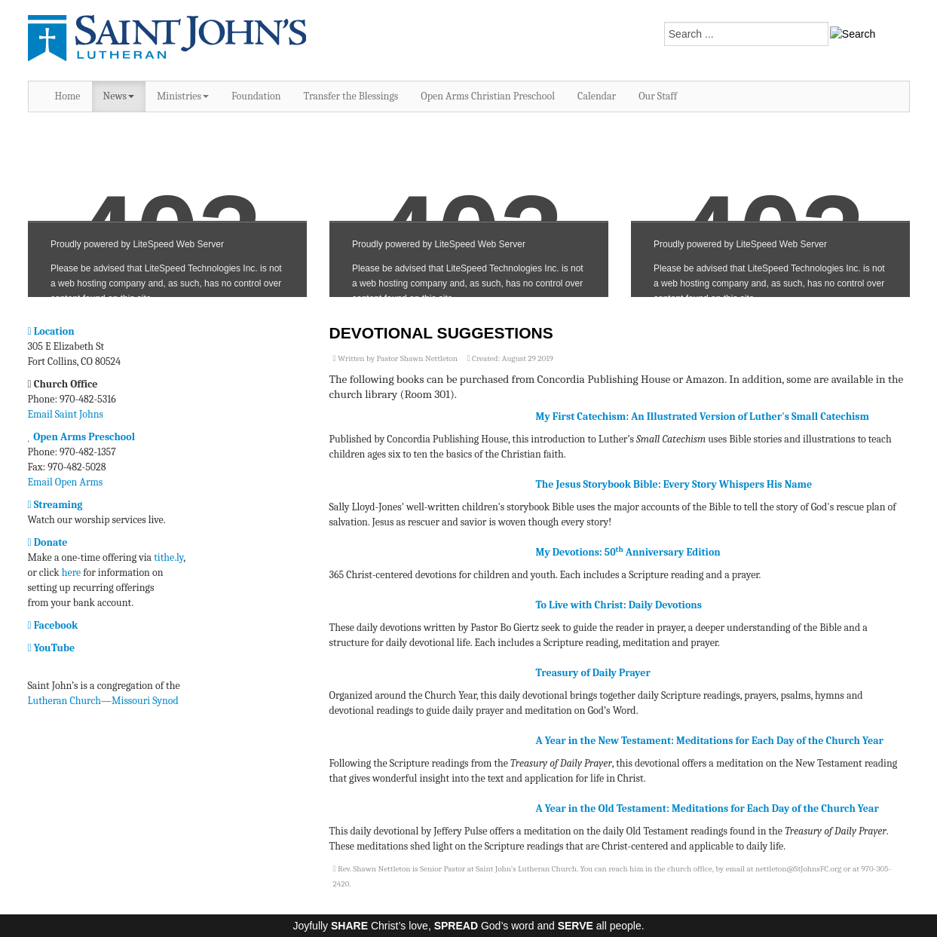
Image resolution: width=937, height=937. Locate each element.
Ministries (183, 96)
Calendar (596, 96)
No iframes (167, 212)
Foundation (256, 96)
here (71, 572)
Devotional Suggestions (441, 332)
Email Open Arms (65, 482)
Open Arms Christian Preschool (488, 96)
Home (68, 96)
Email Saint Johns (66, 414)
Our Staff (657, 96)
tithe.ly (168, 557)
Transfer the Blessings (351, 96)
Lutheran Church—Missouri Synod (103, 700)
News (118, 96)
